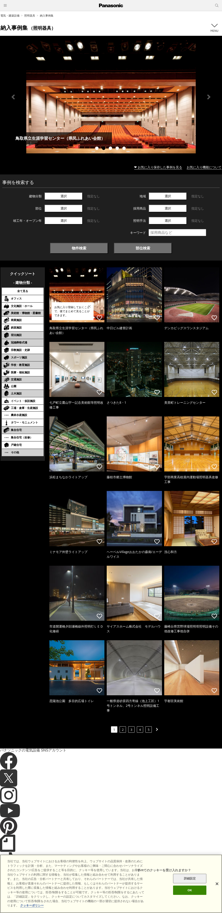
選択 (63, 196)
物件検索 (79, 248)
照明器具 (29, 15)
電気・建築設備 (9, 15)
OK (190, 890)
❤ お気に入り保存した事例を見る (158, 167)
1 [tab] (97, 149)
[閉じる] (217, 884)
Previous (13, 96)
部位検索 (143, 248)
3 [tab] (111, 149)
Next (208, 96)
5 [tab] (124, 149)
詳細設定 (190, 878)
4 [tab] (118, 149)
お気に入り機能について (204, 167)
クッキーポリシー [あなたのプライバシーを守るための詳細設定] (32, 905)
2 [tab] (104, 149)
